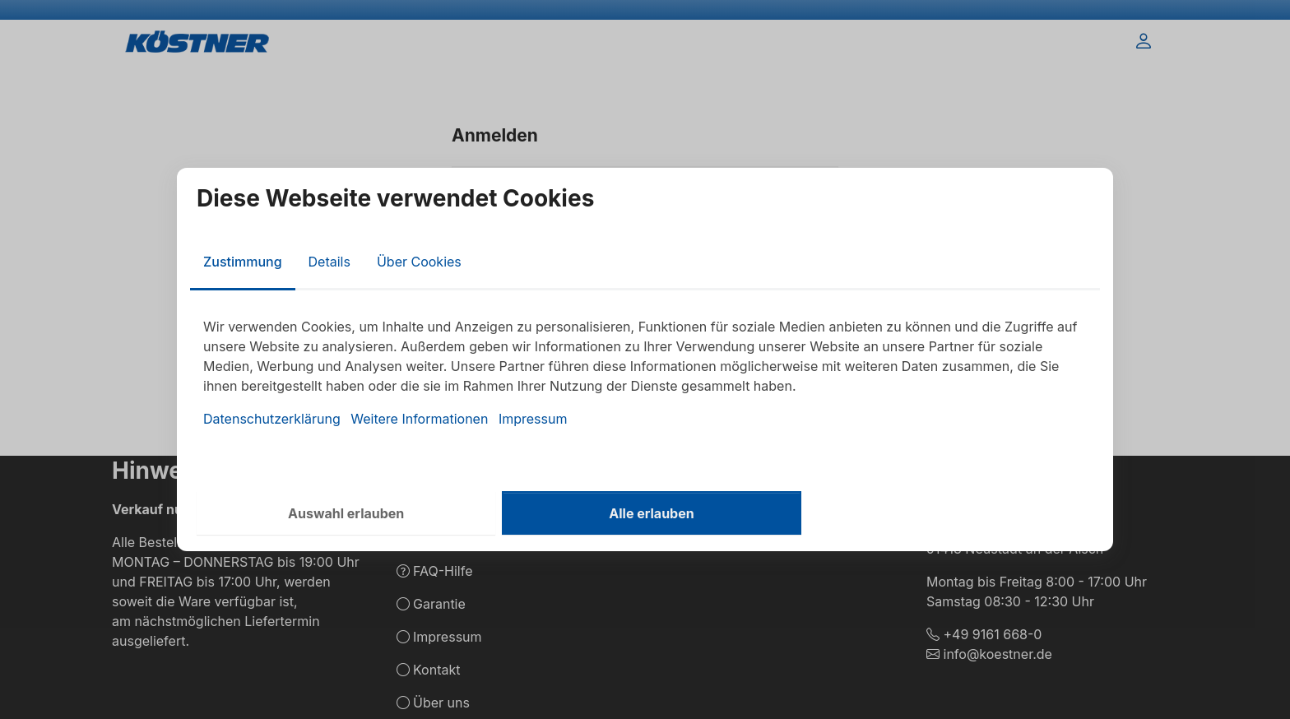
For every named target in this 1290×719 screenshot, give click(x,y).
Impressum (533, 419)
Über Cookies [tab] (419, 261)
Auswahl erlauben (346, 513)
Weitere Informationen (419, 419)
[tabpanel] (645, 372)
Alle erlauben (651, 513)
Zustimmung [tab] (242, 261)
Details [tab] (329, 261)
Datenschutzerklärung (272, 419)
